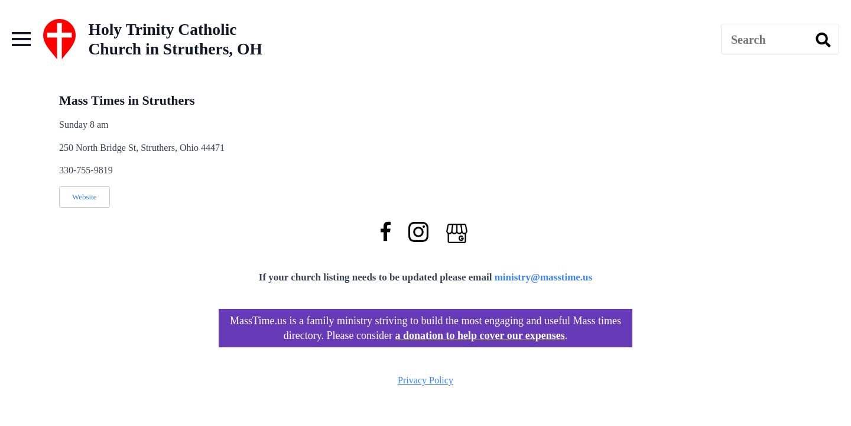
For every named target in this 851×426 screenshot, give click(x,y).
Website (84, 196)
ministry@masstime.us (544, 277)
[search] (823, 39)
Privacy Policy (425, 380)
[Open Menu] (21, 39)
